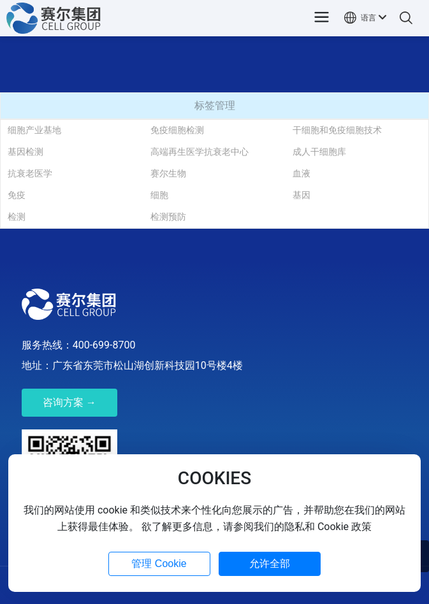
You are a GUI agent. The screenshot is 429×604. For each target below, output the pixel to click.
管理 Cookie (158, 563)
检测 (16, 217)
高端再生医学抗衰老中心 (199, 152)
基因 (301, 195)
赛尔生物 (168, 173)
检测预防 (168, 217)
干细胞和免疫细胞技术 (337, 130)
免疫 (16, 195)
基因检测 (25, 152)
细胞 (159, 195)
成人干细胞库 (319, 152)
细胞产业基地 (34, 130)
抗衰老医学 (30, 173)
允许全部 (269, 563)
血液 (301, 173)
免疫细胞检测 (177, 130)
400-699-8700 (104, 345)
